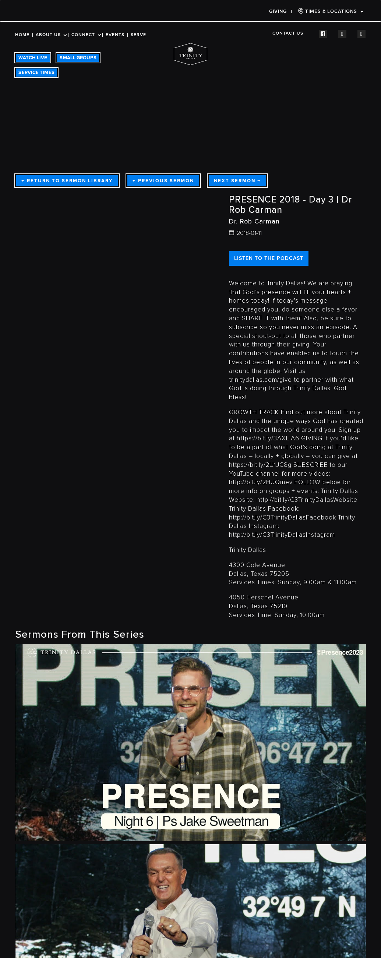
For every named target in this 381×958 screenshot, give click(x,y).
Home (22, 35)
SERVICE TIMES (36, 72)
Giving (278, 11)
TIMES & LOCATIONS (327, 11)
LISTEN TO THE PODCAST (268, 258)
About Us (48, 35)
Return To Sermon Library (67, 181)
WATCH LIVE (32, 58)
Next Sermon (237, 181)
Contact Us (287, 33)
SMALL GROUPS (78, 58)
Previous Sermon (163, 181)
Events (115, 35)
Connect (83, 35)
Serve (138, 35)
